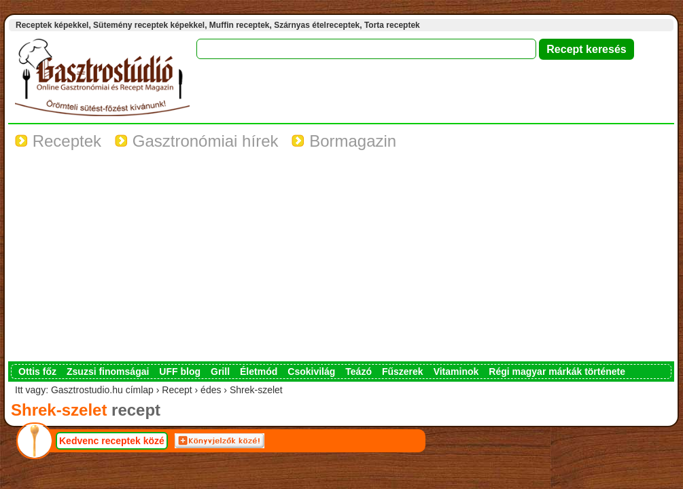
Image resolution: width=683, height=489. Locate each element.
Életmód (258, 371)
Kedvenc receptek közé (111, 440)
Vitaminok (456, 371)
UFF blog (179, 371)
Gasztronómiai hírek (196, 141)
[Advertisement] (341, 259)
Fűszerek (402, 371)
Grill (220, 371)
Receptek (58, 141)
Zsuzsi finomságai (108, 371)
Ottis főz (37, 371)
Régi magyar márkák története (557, 371)
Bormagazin (344, 141)
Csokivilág (311, 371)
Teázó (358, 371)
